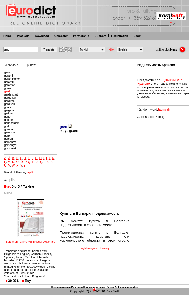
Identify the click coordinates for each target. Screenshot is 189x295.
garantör (9, 85)
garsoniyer (10, 145)
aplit (30, 172)
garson (8, 138)
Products (23, 35)
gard (7, 91)
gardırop (9, 100)
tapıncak (164, 109)
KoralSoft (112, 291)
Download (42, 35)
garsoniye (10, 141)
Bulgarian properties (126, 287)
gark (7, 126)
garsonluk (10, 148)
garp (7, 135)
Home (7, 35)
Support (100, 35)
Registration (119, 35)
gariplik (8, 119)
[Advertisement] (94, 89)
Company (61, 35)
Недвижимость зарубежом (98, 287)
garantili (9, 81)
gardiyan (9, 104)
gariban (9, 113)
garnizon (9, 132)
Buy (28, 281)
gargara (9, 110)
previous (13, 65)
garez (7, 107)
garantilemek (12, 78)
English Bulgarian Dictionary (94, 248)
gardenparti (11, 94)
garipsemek (11, 122)
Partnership (81, 35)
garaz (7, 88)
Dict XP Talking (19, 186)
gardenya (10, 97)
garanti (8, 75)
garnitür (9, 129)
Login (137, 35)
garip (7, 116)
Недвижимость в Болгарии (67, 287)
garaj (7, 72)
